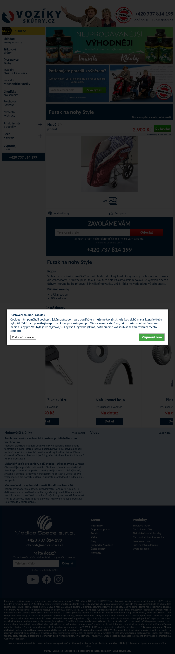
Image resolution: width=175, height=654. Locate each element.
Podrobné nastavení (23, 337)
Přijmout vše (152, 337)
